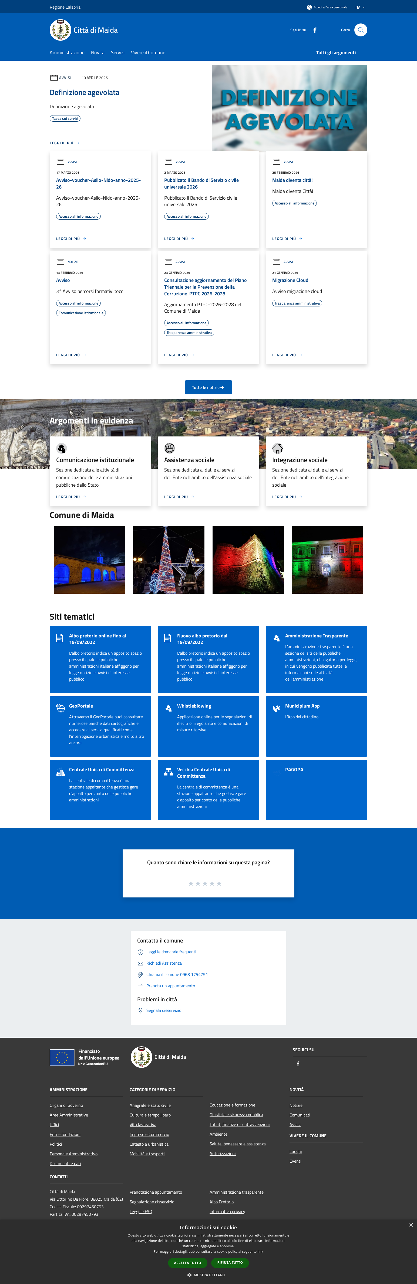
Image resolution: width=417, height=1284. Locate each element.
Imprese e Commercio (149, 1134)
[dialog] (208, 1252)
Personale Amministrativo (73, 1153)
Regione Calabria (65, 7)
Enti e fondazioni (65, 1134)
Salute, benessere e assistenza (238, 1143)
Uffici (54, 1124)
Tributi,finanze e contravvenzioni (240, 1124)
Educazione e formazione (232, 1105)
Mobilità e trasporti (147, 1153)
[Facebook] (312, 29)
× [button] (411, 1225)
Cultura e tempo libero (150, 1115)
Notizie (67, 261)
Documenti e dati (65, 1163)
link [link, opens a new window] (260, 1251)
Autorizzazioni (223, 1153)
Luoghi (296, 1151)
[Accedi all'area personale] (327, 7)
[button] (208, 1275)
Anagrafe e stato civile (150, 1105)
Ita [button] (360, 7)
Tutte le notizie (208, 387)
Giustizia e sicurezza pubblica (236, 1114)
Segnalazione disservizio (152, 1201)
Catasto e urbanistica (149, 1144)
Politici (56, 1144)
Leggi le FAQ (141, 1211)
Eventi (295, 1161)
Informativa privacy (227, 1211)
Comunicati (300, 1115)
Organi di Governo (66, 1105)
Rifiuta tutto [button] (230, 1262)
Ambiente (218, 1134)
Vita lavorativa (143, 1124)
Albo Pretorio (222, 1201)
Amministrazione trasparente (237, 1192)
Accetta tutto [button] (187, 1263)
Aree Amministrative (69, 1115)
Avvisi (65, 77)
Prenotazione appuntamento (156, 1192)
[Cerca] (360, 29)
